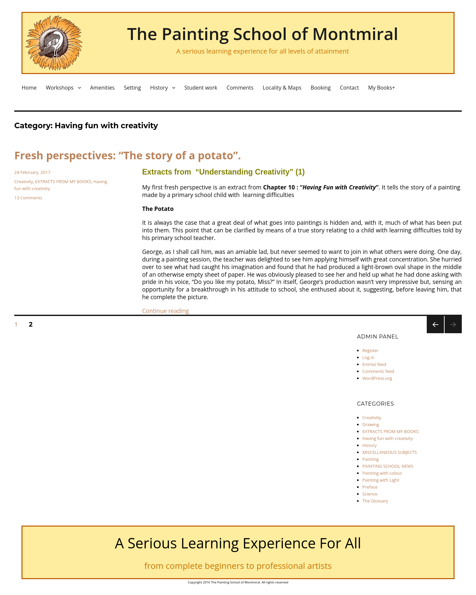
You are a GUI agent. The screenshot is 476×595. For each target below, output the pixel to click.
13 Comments (28, 198)
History (159, 87)
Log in (368, 357)
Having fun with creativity (387, 438)
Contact (349, 87)
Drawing (370, 424)
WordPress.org (377, 378)
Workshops (60, 87)
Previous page (435, 332)
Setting (132, 87)
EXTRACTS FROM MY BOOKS (63, 181)
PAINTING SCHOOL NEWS (387, 466)
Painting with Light (380, 480)
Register (370, 350)
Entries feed (374, 364)
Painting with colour (382, 473)
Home (28, 87)
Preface (369, 487)
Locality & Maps (282, 87)
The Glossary (375, 501)
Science (369, 494)
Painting (370, 459)
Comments (239, 87)
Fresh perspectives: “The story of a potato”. (127, 155)
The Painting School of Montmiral (262, 33)
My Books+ (381, 87)
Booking (321, 87)
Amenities (102, 87)
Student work (201, 87)
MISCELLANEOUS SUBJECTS (389, 452)
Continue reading (165, 311)
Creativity (23, 181)
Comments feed (378, 371)
